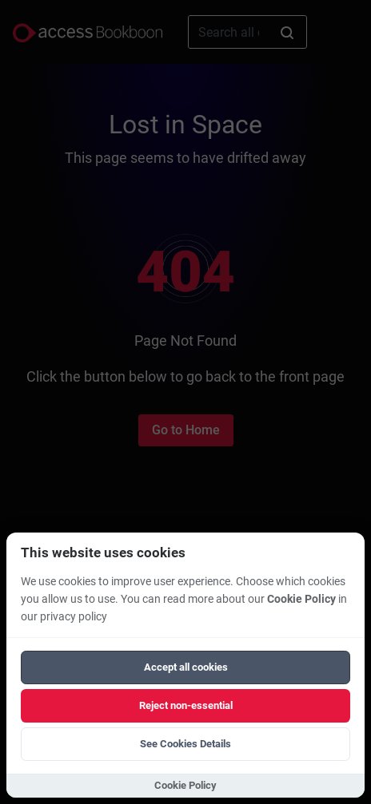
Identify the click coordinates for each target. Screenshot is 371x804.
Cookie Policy (301, 599)
